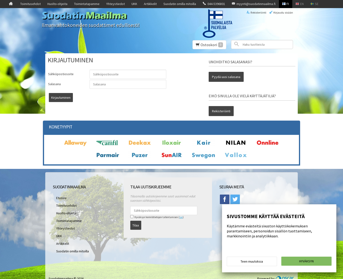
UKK (134, 4)
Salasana (54, 84)
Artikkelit (150, 4)
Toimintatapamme (87, 4)
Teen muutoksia (252, 263)
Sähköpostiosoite (61, 74)
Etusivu (58, 190)
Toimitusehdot (30, 4)
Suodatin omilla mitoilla (179, 4)
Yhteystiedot (115, 4)
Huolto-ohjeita (57, 4)
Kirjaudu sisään (283, 12)
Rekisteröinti (258, 12)
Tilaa (135, 217)
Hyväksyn (306, 262)
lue (181, 210)
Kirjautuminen (101, 97)
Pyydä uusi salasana (226, 75)
